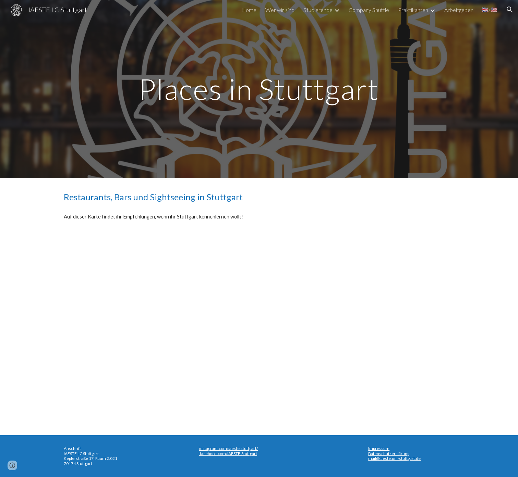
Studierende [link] (318, 10)
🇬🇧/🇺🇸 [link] (489, 9)
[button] (510, 9)
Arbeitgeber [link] (458, 10)
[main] (259, 89)
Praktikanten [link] (413, 10)
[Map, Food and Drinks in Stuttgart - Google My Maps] (259, 326)
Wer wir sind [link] (279, 10)
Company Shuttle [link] (369, 10)
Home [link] (248, 10)
